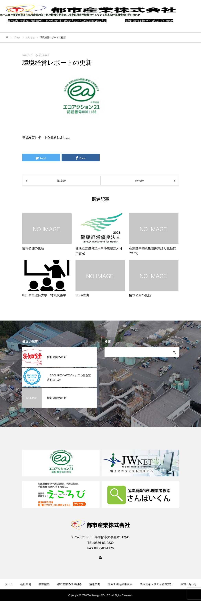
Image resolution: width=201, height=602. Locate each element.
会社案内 (13, 20)
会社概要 (13, 14)
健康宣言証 (72, 20)
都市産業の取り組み (39, 14)
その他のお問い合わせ (160, 20)
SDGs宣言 (100, 20)
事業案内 (23, 14)
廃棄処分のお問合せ (136, 20)
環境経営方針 (58, 20)
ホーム (4, 14)
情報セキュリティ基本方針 (99, 14)
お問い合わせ (132, 14)
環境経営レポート (34, 137)
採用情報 (120, 14)
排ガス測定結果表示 (72, 14)
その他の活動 (86, 20)
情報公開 (56, 14)
